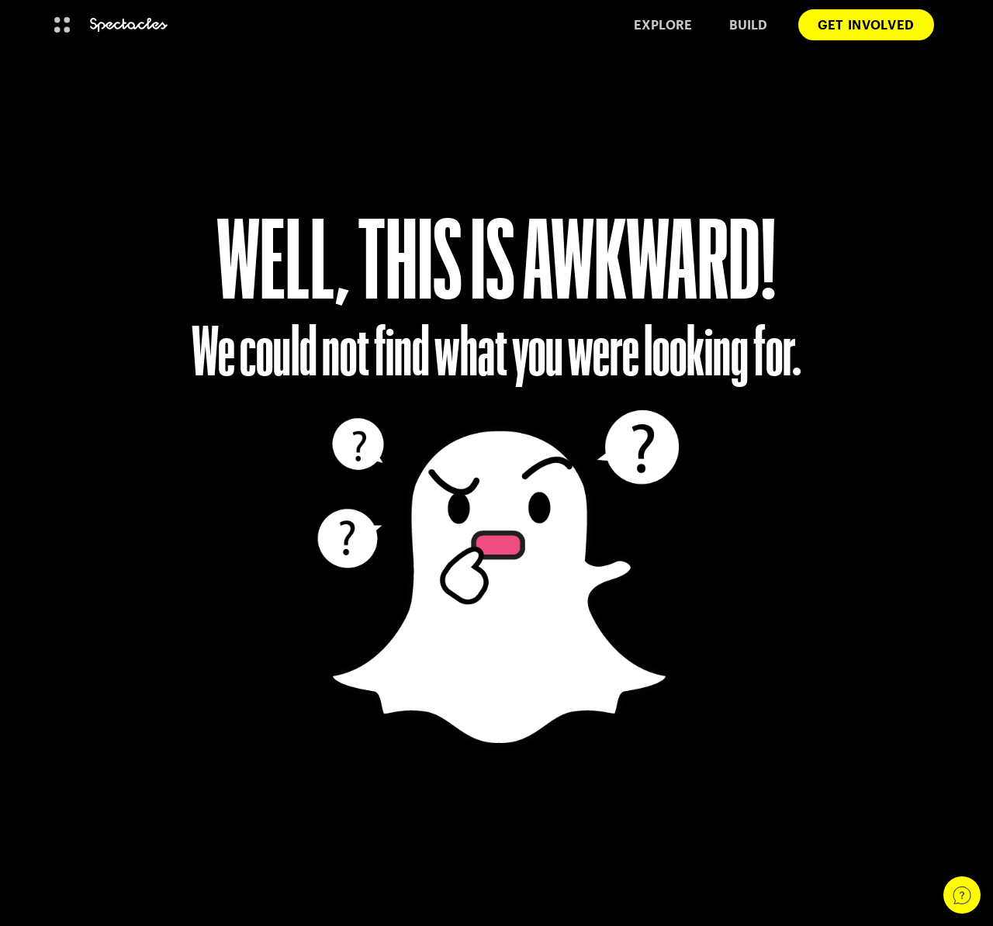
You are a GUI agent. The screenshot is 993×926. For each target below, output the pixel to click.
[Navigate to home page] (129, 25)
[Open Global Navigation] (62, 24)
